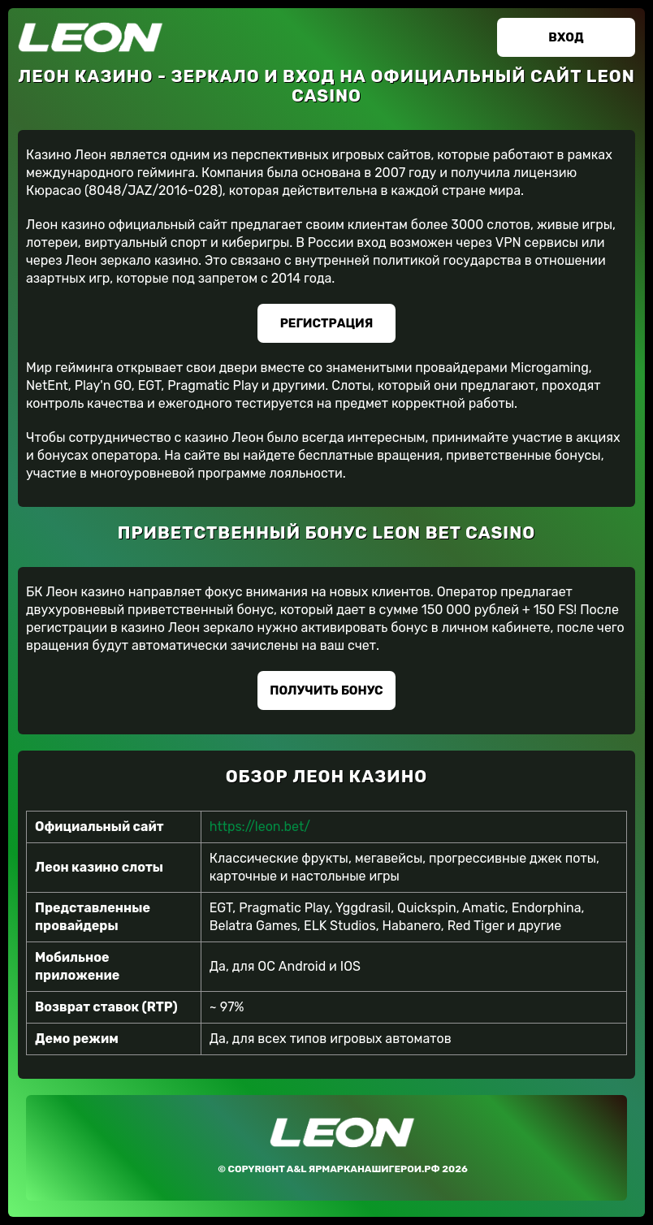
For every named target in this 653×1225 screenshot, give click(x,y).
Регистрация (327, 323)
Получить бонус (326, 690)
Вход (565, 37)
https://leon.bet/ (260, 826)
